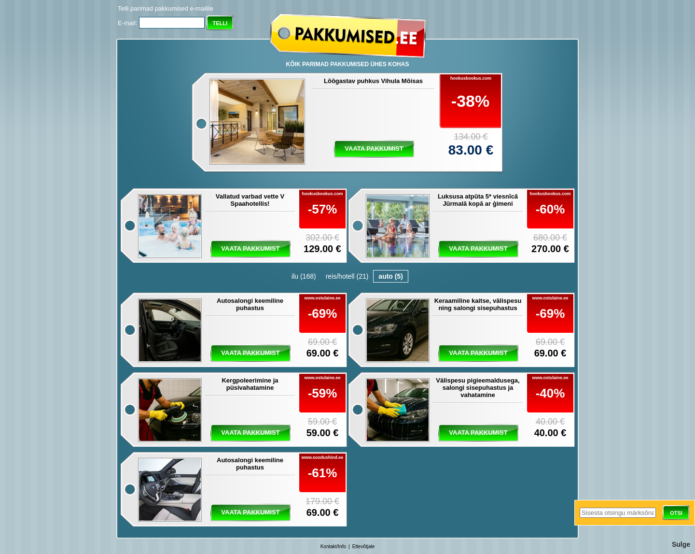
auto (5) (390, 276)
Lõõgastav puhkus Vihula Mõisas (373, 81)
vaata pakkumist (374, 148)
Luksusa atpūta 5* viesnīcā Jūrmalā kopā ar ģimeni (478, 200)
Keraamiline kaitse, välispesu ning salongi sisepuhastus (478, 304)
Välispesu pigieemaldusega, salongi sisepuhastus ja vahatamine (477, 387)
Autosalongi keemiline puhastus (250, 304)
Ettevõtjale (363, 546)
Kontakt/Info (333, 546)
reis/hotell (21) (347, 276)
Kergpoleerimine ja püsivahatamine (250, 384)
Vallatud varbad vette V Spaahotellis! (250, 200)
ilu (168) (304, 276)
